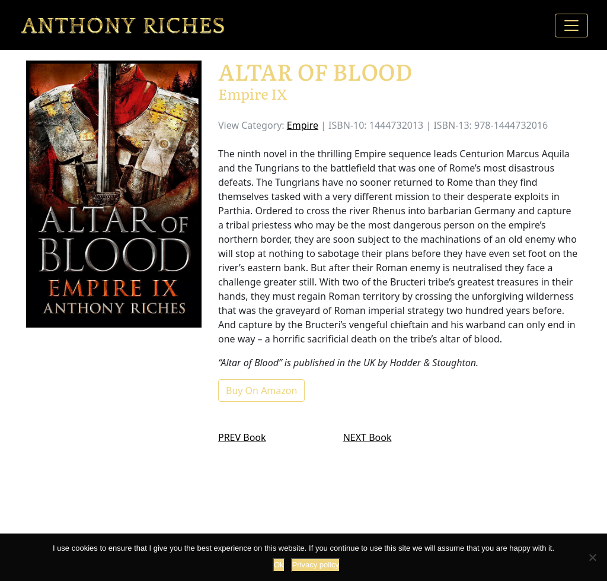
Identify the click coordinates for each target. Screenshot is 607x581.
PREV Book (242, 437)
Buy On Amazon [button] (261, 390)
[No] (592, 557)
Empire (302, 125)
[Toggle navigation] (571, 25)
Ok (279, 564)
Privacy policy (315, 564)
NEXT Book (367, 437)
